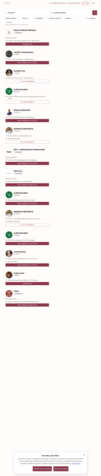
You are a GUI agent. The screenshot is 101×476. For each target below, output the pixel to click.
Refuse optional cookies (42, 469)
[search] (26, 12)
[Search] (94, 12)
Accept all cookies (61, 469)
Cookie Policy (75, 463)
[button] (84, 455)
